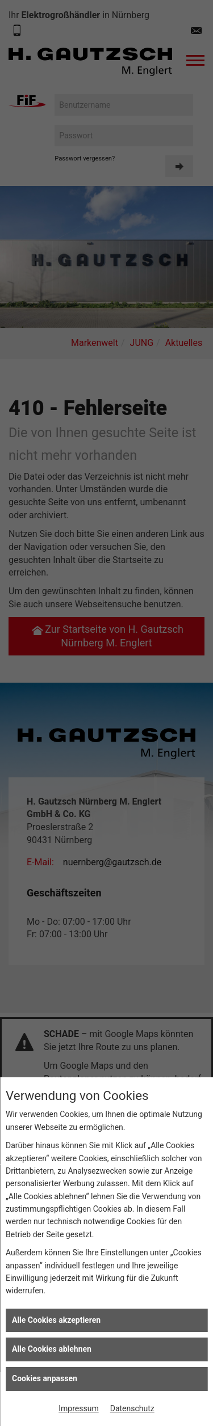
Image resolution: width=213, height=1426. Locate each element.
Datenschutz (132, 1408)
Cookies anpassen (44, 1378)
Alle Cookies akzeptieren (56, 1320)
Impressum (78, 1408)
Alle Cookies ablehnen (51, 1348)
